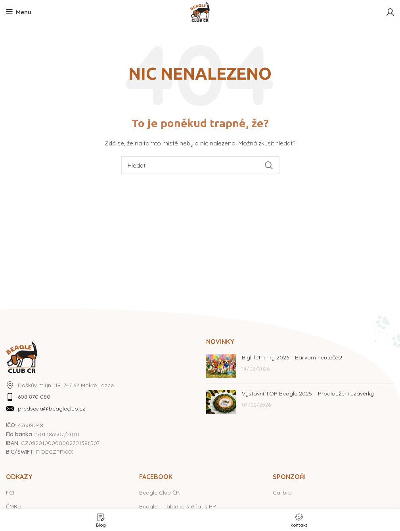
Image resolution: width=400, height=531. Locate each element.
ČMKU (13, 506)
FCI (10, 492)
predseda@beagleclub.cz (51, 408)
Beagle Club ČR (159, 492)
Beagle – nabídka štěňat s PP (177, 506)
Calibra (282, 492)
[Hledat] (200, 165)
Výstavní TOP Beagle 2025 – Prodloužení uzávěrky (308, 393)
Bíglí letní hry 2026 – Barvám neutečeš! (292, 357)
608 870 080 (34, 396)
